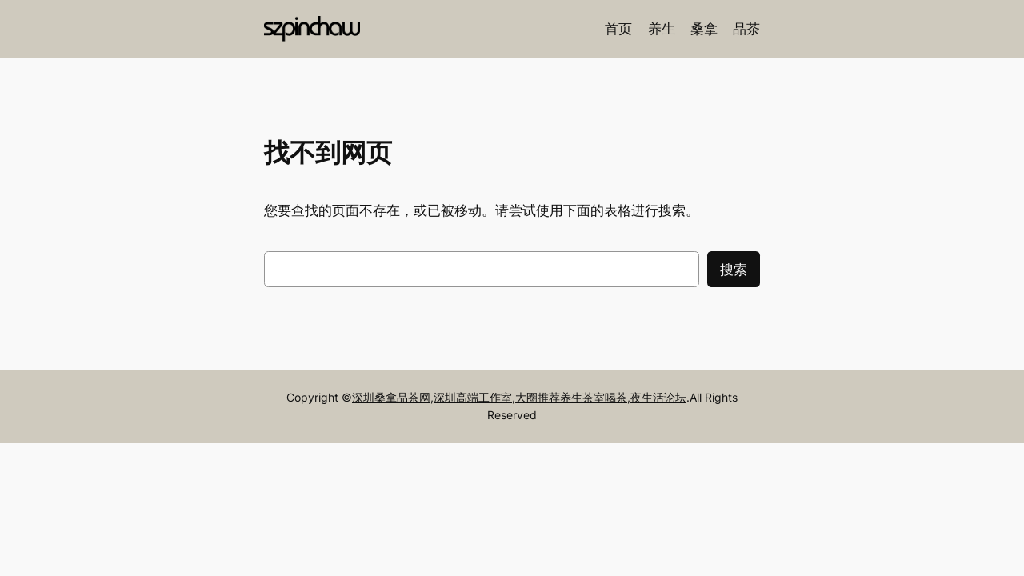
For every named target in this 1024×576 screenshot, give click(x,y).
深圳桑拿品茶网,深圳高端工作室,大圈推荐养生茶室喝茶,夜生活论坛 (519, 397)
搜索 (733, 270)
